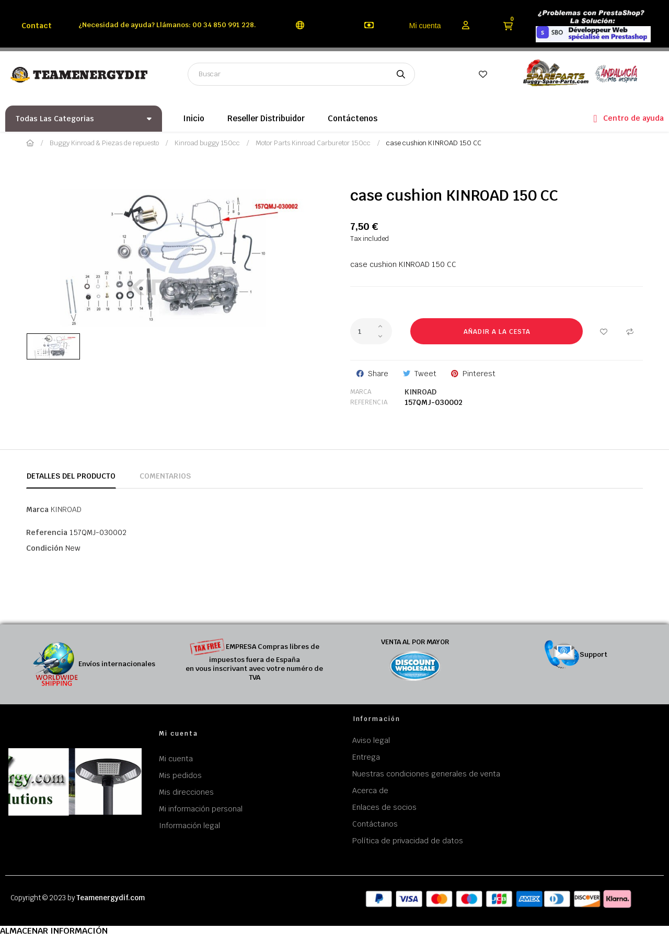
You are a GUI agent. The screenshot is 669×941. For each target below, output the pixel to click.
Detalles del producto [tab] (71, 476)
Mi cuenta (425, 25)
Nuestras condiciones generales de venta (426, 774)
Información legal (189, 825)
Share (378, 373)
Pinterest (479, 373)
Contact (36, 25)
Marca (360, 392)
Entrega (366, 757)
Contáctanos (375, 824)
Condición (44, 548)
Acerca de (370, 790)
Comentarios (165, 476)
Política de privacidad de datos (407, 840)
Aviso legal (371, 740)
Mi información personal (201, 809)
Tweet (425, 373)
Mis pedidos (180, 775)
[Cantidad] (371, 331)
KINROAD (420, 392)
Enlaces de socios (384, 807)
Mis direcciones (186, 792)
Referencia (368, 402)
